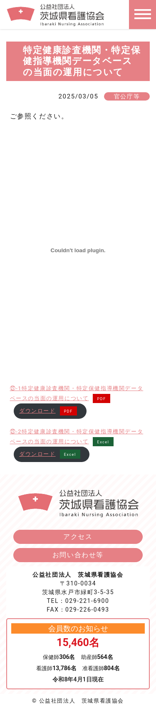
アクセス (77, 537)
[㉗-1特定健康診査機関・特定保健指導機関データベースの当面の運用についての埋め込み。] (78, 250)
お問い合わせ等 (78, 555)
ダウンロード (37, 411)
